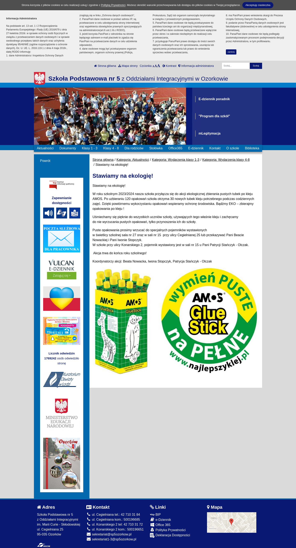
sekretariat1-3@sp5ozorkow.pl (111, 539)
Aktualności (45, 148)
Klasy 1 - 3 (89, 148)
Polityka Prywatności (168, 530)
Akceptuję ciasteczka (257, 5)
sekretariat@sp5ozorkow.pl (109, 534)
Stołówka (156, 148)
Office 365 (160, 525)
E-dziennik (196, 148)
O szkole (232, 148)
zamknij (231, 52)
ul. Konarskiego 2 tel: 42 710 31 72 (114, 524)
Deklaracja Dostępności (170, 535)
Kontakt (214, 148)
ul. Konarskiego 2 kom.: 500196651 (115, 529)
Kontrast (169, 65)
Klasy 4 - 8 (111, 148)
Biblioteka (252, 148)
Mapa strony (128, 65)
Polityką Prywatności (113, 5)
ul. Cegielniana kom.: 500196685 (113, 519)
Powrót (45, 161)
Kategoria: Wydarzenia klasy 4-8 (226, 159)
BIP (155, 514)
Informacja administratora (196, 65)
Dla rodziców (134, 148)
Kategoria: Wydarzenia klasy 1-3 (175, 159)
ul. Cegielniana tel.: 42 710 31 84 (113, 514)
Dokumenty (67, 148)
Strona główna (105, 65)
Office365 (175, 148)
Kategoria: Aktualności (133, 159)
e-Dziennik (160, 519)
